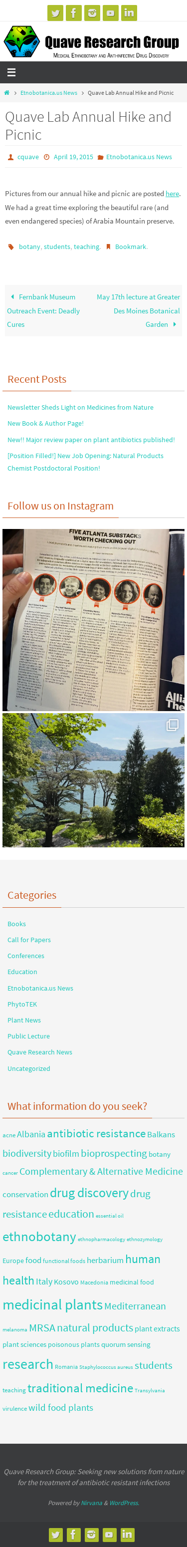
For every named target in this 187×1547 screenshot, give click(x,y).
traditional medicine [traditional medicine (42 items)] (80, 1388)
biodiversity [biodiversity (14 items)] (26, 1153)
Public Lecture (28, 1035)
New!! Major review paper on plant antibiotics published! (91, 439)
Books (16, 923)
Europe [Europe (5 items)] (13, 1260)
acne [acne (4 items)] (8, 1135)
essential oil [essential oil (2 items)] (110, 1216)
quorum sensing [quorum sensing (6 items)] (126, 1344)
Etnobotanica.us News (48, 92)
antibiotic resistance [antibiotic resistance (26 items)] (96, 1133)
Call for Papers (29, 939)
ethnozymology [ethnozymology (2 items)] (145, 1239)
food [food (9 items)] (33, 1260)
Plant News (24, 1020)
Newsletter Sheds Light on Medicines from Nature (80, 407)
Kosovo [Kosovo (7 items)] (66, 1282)
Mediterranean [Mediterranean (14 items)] (135, 1306)
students (57, 246)
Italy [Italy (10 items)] (44, 1281)
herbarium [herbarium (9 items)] (105, 1260)
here (172, 193)
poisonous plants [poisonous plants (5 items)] (74, 1344)
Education (22, 971)
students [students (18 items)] (154, 1365)
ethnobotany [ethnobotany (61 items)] (39, 1236)
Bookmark (130, 246)
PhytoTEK (22, 1004)
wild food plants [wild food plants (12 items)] (60, 1407)
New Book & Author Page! (45, 423)
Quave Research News (39, 1051)
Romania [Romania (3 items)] (66, 1366)
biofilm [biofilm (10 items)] (66, 1153)
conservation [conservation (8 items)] (25, 1194)
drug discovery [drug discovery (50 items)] (89, 1192)
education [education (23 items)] (71, 1214)
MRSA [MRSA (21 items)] (42, 1327)
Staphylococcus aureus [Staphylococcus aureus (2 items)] (106, 1367)
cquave (28, 156)
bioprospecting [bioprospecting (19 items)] (114, 1153)
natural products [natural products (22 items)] (95, 1327)
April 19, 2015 (73, 156)
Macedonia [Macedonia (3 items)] (94, 1282)
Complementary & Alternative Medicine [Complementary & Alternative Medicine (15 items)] (101, 1171)
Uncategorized (28, 1068)
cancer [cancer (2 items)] (10, 1173)
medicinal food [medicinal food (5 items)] (132, 1282)
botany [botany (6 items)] (160, 1154)
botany (29, 246)
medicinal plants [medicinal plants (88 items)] (52, 1304)
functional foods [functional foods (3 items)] (64, 1261)
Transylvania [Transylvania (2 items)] (150, 1390)
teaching (86, 246)
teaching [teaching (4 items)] (14, 1390)
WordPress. (124, 1503)
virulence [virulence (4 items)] (14, 1408)
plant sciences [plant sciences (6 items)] (24, 1344)
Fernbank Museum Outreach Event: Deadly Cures (43, 310)
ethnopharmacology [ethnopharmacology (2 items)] (101, 1239)
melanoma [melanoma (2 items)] (14, 1329)
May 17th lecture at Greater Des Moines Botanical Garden (138, 310)
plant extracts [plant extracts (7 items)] (157, 1328)
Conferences (25, 955)
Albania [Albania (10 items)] (31, 1134)
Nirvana (91, 1503)
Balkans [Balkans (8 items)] (161, 1134)
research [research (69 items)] (27, 1364)
